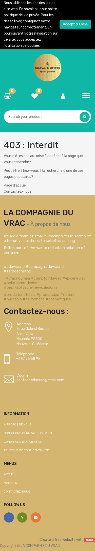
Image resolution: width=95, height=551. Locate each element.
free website (64, 540)
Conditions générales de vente (29, 433)
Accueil (10, 474)
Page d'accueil (15, 185)
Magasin (10, 483)
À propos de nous (50, 224)
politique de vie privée (21, 15)
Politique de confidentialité (26, 450)
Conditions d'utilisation (23, 441)
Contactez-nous (17, 191)
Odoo (89, 540)
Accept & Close (75, 24)
